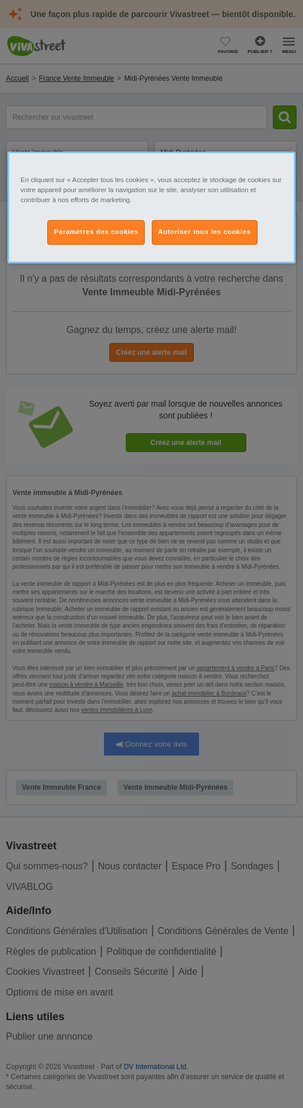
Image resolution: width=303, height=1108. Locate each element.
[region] (151, 207)
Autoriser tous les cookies (204, 232)
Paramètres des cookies (96, 232)
